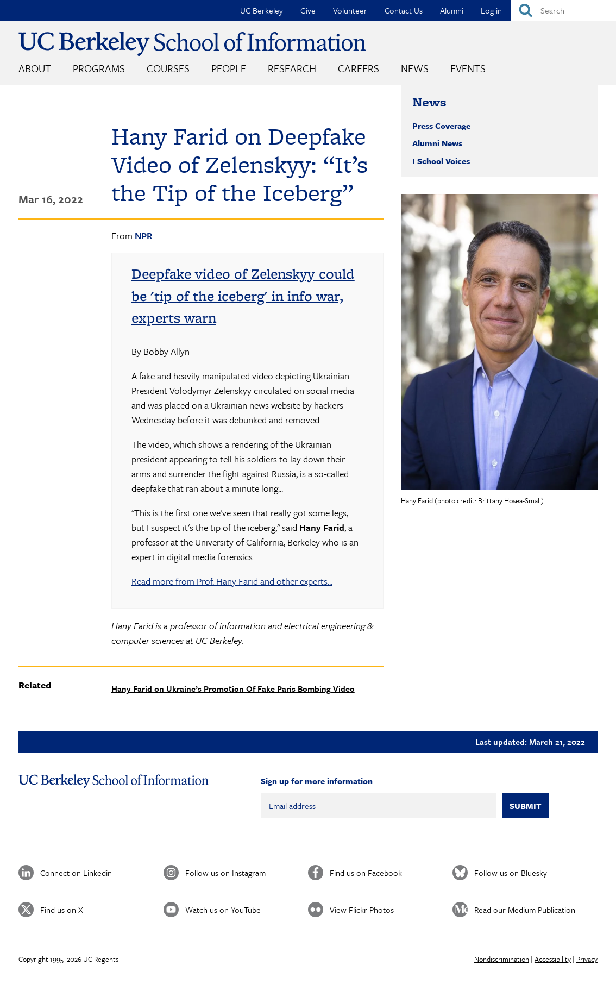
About (34, 68)
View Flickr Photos (362, 910)
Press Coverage (441, 125)
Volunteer (350, 10)
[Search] (563, 10)
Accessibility (553, 959)
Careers (358, 68)
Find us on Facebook (366, 873)
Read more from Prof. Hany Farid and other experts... (231, 581)
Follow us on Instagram (225, 873)
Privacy (587, 959)
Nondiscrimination (501, 959)
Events (468, 68)
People (228, 68)
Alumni (451, 10)
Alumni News (437, 143)
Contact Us (404, 10)
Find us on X (61, 910)
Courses (168, 68)
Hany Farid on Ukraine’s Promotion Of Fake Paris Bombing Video (233, 688)
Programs (99, 68)
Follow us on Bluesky (510, 873)
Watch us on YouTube (223, 910)
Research (292, 68)
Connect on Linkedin (76, 873)
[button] (499, 342)
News (415, 68)
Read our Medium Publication (524, 910)
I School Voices (441, 161)
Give (308, 10)
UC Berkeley (261, 10)
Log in (491, 10)
